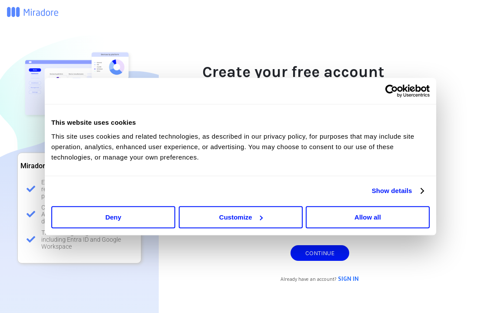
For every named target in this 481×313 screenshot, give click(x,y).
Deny (113, 217)
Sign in (348, 280)
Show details (392, 190)
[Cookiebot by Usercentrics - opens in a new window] (392, 90)
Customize (241, 217)
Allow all (367, 217)
